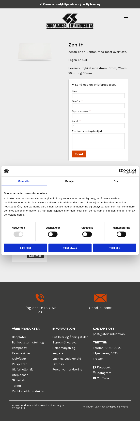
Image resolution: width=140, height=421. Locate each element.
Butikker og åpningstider (70, 337)
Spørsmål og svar (65, 342)
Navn (74, 91)
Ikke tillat (25, 247)
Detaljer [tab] (70, 181)
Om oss (58, 364)
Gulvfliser (19, 358)
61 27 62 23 (113, 348)
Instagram (104, 373)
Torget (16, 385)
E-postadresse (81, 111)
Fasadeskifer (21, 353)
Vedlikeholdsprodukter (28, 391)
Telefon (77, 101)
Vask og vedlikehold (66, 358)
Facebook (104, 367)
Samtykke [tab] (24, 181)
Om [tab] (116, 181)
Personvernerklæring (67, 369)
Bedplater (19, 337)
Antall (76, 121)
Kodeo (124, 406)
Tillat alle (114, 247)
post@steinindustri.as (109, 334)
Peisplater (19, 364)
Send (79, 154)
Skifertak (18, 380)
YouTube (103, 378)
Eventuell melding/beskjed (87, 131)
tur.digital (111, 406)
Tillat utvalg (70, 247)
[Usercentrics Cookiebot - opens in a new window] (121, 171)
